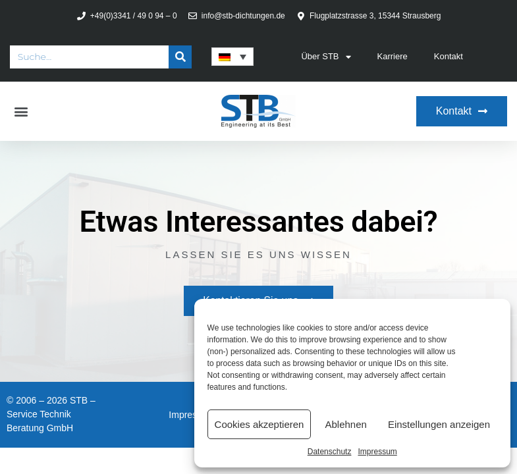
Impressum (377, 451)
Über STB (325, 57)
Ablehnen (345, 424)
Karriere (392, 56)
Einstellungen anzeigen (439, 424)
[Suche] (180, 56)
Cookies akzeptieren (259, 424)
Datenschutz (330, 451)
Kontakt (448, 56)
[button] (21, 111)
